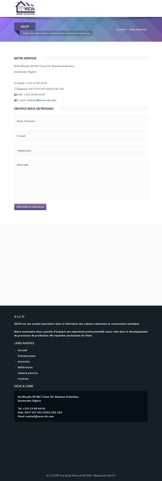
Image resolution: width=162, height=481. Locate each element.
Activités (24, 361)
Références (25, 367)
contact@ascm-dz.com (41, 100)
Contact (23, 378)
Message (81, 180)
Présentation (26, 356)
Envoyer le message (30, 207)
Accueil (121, 29)
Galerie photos (28, 373)
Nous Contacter (138, 29)
